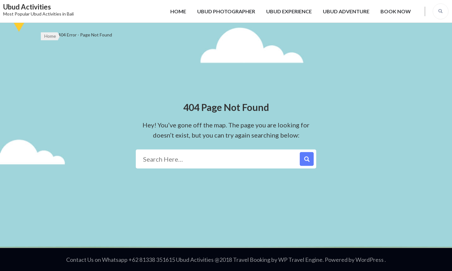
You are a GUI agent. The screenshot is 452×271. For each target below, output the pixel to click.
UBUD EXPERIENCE (289, 11)
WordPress (369, 259)
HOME (178, 11)
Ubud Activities (27, 7)
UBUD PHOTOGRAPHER (226, 11)
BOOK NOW (395, 11)
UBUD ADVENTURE (346, 11)
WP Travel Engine (300, 259)
